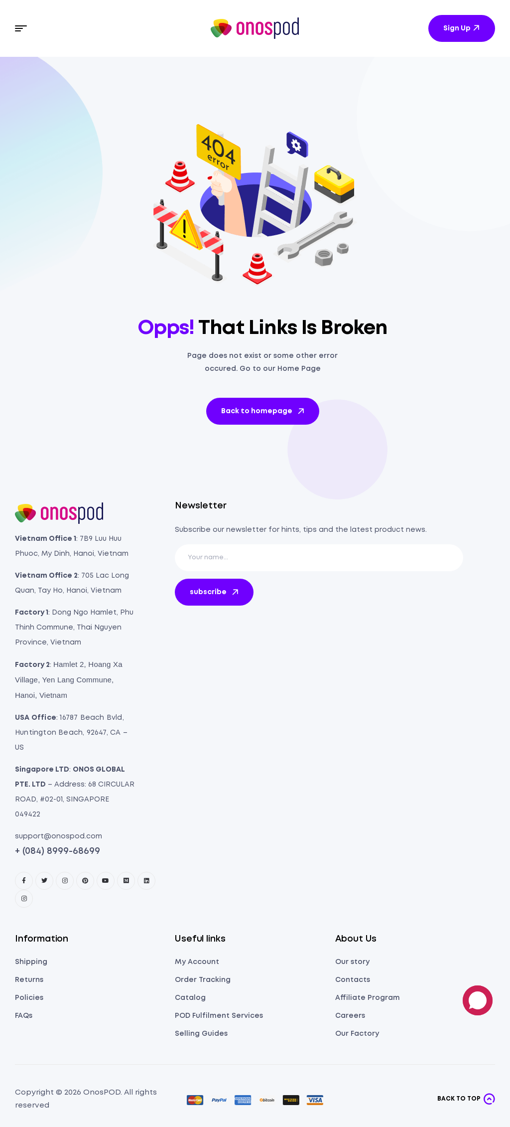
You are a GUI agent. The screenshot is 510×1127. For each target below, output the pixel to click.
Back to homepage (263, 411)
